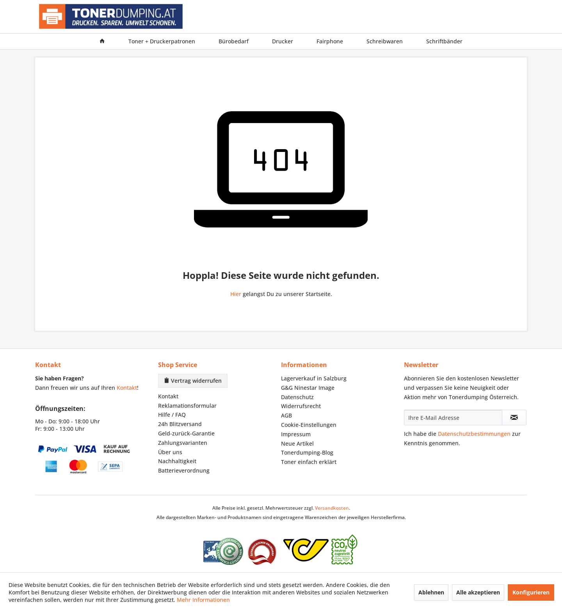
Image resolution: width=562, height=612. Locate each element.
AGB (286, 415)
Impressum (296, 434)
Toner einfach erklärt (308, 462)
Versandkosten (332, 508)
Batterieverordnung (184, 470)
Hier (235, 294)
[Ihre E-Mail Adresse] (453, 417)
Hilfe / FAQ (172, 414)
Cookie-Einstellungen (308, 424)
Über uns (170, 452)
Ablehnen (431, 592)
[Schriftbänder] (444, 41)
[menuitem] (102, 41)
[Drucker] (282, 41)
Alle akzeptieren (478, 592)
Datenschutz (297, 397)
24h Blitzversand (180, 424)
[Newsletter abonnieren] (514, 417)
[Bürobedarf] (233, 41)
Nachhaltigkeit (177, 461)
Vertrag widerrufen (193, 380)
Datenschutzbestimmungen (474, 433)
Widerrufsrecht (301, 406)
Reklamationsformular (187, 405)
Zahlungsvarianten (182, 442)
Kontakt (127, 387)
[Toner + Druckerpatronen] (162, 41)
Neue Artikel (297, 443)
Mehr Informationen (203, 599)
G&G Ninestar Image (307, 387)
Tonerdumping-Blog (307, 452)
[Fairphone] (330, 41)
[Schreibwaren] (384, 41)
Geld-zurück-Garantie (186, 433)
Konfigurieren (531, 592)
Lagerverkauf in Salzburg (314, 378)
